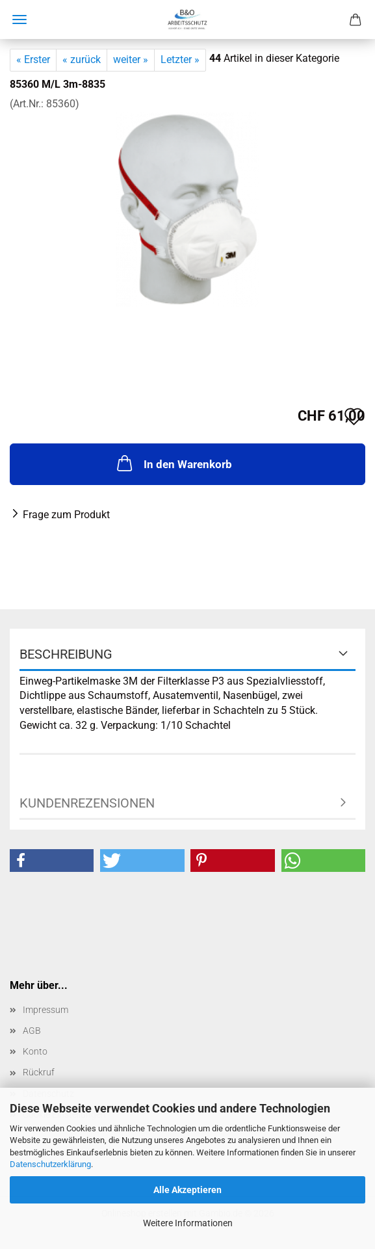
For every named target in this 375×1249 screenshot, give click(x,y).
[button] (52, 860)
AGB (32, 1030)
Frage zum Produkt (66, 514)
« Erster (33, 59)
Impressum (45, 1010)
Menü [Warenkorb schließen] (19, 19)
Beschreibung (65, 654)
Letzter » (180, 59)
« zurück (81, 59)
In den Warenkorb (173, 463)
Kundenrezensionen (87, 803)
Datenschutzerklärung (50, 1164)
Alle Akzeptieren (187, 1190)
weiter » (130, 59)
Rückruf (39, 1072)
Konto (35, 1051)
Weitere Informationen (188, 1223)
